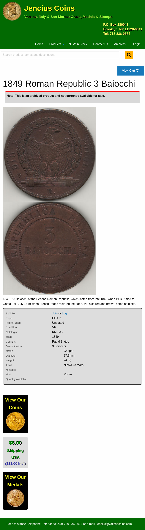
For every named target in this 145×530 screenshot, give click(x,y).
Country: (11, 341)
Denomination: (14, 346)
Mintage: (11, 369)
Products (55, 44)
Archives (119, 44)
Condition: (12, 327)
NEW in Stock (78, 44)
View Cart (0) (130, 70)
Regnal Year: (13, 322)
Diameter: (11, 355)
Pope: (9, 318)
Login (137, 44)
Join (55, 313)
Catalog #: (12, 332)
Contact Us (100, 44)
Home (39, 44)
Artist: (9, 365)
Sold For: (11, 313)
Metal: (9, 350)
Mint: (8, 374)
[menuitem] (4, 43)
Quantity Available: (16, 379)
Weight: (10, 360)
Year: (9, 336)
